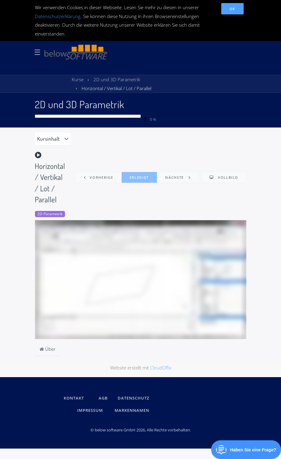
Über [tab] (47, 349)
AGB (103, 398)
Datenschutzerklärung (58, 16)
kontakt (74, 398)
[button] (98, 177)
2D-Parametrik (50, 213)
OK (232, 8)
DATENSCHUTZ (133, 398)
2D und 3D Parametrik (79, 104)
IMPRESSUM (91, 410)
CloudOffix (160, 368)
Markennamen (132, 410)
